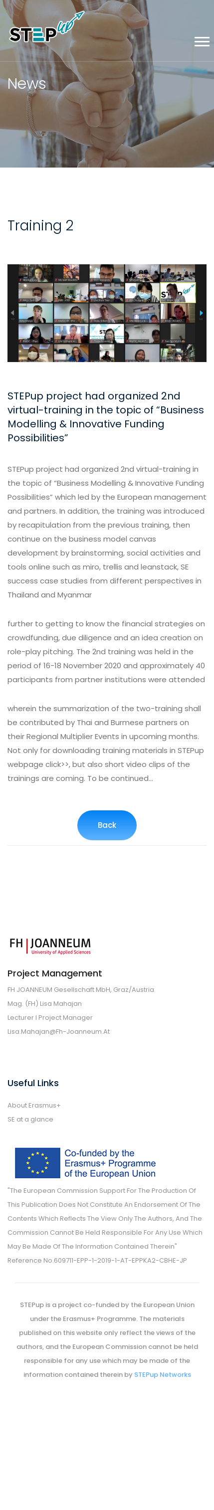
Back (107, 825)
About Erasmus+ (34, 1105)
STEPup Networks (162, 1374)
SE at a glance (30, 1119)
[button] (201, 39)
